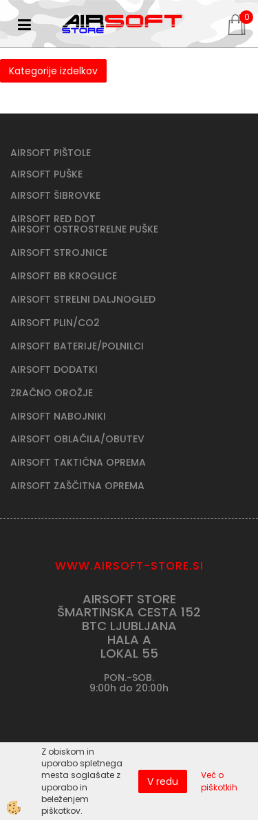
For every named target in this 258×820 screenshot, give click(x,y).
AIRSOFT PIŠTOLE (50, 153)
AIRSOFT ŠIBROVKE (55, 195)
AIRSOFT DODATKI (54, 369)
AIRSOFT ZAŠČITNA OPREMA (77, 486)
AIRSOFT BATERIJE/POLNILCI (77, 346)
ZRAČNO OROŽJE (51, 393)
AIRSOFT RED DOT (53, 219)
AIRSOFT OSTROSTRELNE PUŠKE (84, 229)
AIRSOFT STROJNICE (58, 252)
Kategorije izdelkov (53, 71)
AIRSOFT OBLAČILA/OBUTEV (77, 439)
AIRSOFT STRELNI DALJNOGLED (82, 299)
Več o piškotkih (219, 780)
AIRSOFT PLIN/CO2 (55, 323)
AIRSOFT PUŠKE (46, 174)
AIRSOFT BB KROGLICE (63, 276)
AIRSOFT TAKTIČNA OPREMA (78, 462)
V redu (162, 781)
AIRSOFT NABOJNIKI (58, 416)
